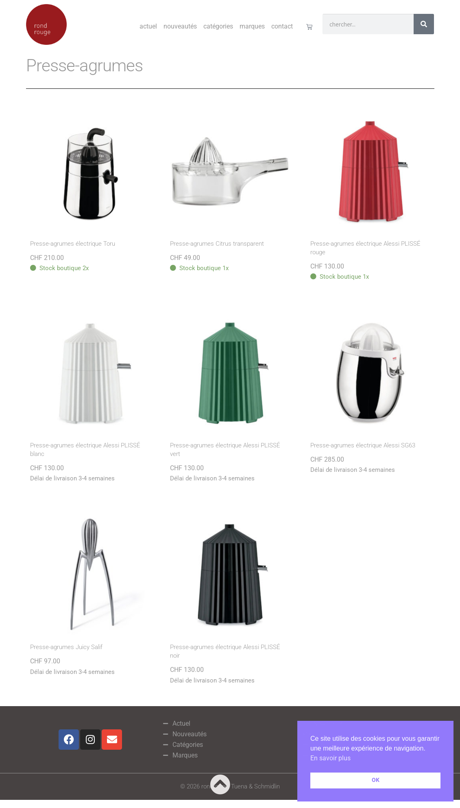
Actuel (148, 26)
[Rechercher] (424, 24)
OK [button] (375, 780)
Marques (252, 26)
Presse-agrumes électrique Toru (72, 243)
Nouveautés (180, 26)
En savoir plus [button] (330, 758)
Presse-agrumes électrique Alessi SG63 (362, 445)
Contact (282, 26)
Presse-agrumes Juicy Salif (66, 647)
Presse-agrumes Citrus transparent (217, 243)
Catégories (218, 26)
